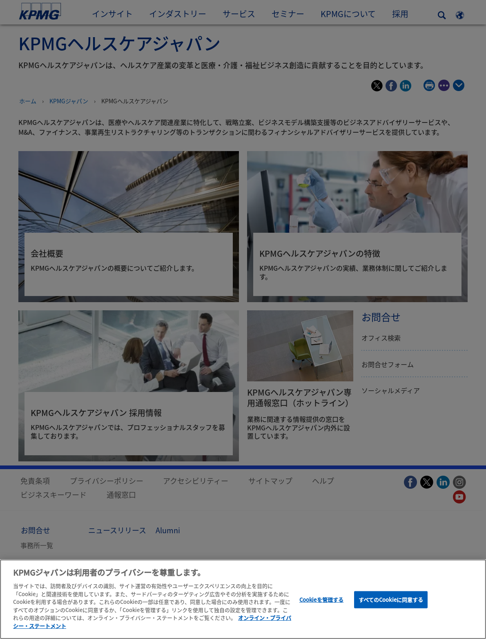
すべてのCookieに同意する (391, 602)
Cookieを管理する (321, 602)
